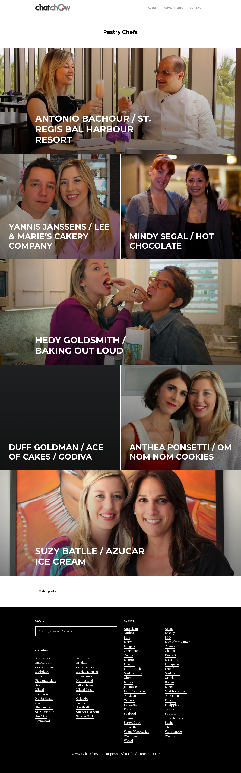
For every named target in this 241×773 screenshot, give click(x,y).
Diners (129, 660)
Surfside (41, 716)
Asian (169, 628)
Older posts (45, 591)
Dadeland (42, 671)
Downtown (84, 676)
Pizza (127, 709)
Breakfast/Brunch (177, 642)
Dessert (170, 655)
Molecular (172, 696)
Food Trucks (133, 669)
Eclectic (129, 664)
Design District (87, 671)
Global (128, 678)
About (153, 7)
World (128, 740)
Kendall (40, 685)
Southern (172, 714)
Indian (128, 682)
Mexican (130, 696)
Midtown (41, 694)
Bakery (170, 633)
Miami (39, 689)
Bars (127, 637)
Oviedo (40, 703)
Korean (170, 687)
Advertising (173, 7)
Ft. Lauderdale (45, 680)
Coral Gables (85, 667)
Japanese (130, 687)
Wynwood (42, 721)
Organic (129, 700)
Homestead (84, 680)
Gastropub (172, 673)
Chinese (170, 651)
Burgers (129, 646)
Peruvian (130, 705)
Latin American (135, 691)
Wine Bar (130, 736)
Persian (170, 700)
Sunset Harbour (87, 712)
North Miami (44, 698)
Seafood (130, 714)
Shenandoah (44, 707)
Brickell (81, 663)
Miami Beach (85, 689)
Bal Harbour (44, 663)
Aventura (83, 658)
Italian (169, 682)
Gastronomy (133, 673)
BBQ (168, 637)
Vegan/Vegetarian (136, 731)
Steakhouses (174, 718)
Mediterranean (176, 691)
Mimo (80, 694)
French (170, 669)
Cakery (170, 646)
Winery (170, 736)
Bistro (128, 642)
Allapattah (42, 658)
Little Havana (85, 685)
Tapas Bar (131, 727)
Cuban (128, 655)
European (172, 664)
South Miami (85, 707)
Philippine (172, 705)
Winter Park (85, 716)
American (131, 628)
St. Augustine (44, 712)
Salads (169, 709)
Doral (39, 676)
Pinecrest (83, 703)
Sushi (169, 722)
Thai (168, 727)
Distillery (171, 660)
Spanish (129, 718)
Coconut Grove (46, 667)
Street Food (132, 722)
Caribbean (131, 651)
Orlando (82, 698)
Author (129, 633)
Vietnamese (173, 731)
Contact (196, 7)
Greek (169, 678)
